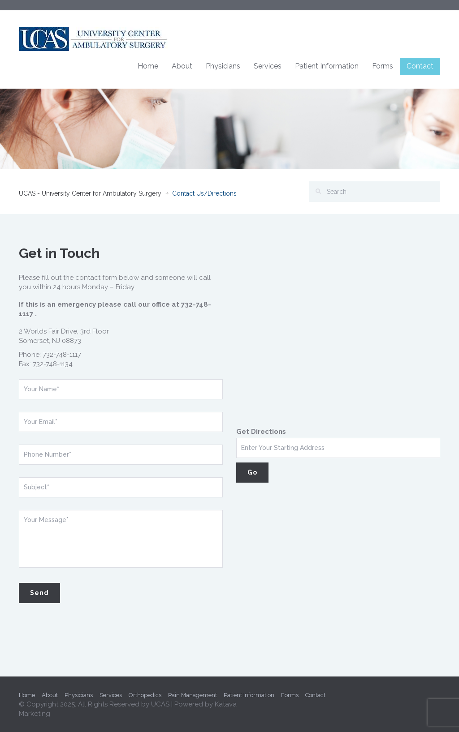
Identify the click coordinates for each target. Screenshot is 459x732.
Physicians (223, 66)
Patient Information (327, 66)
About (182, 66)
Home (148, 66)
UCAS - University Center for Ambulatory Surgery (90, 193)
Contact (420, 66)
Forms (382, 66)
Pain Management (192, 695)
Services (267, 66)
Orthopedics (145, 695)
